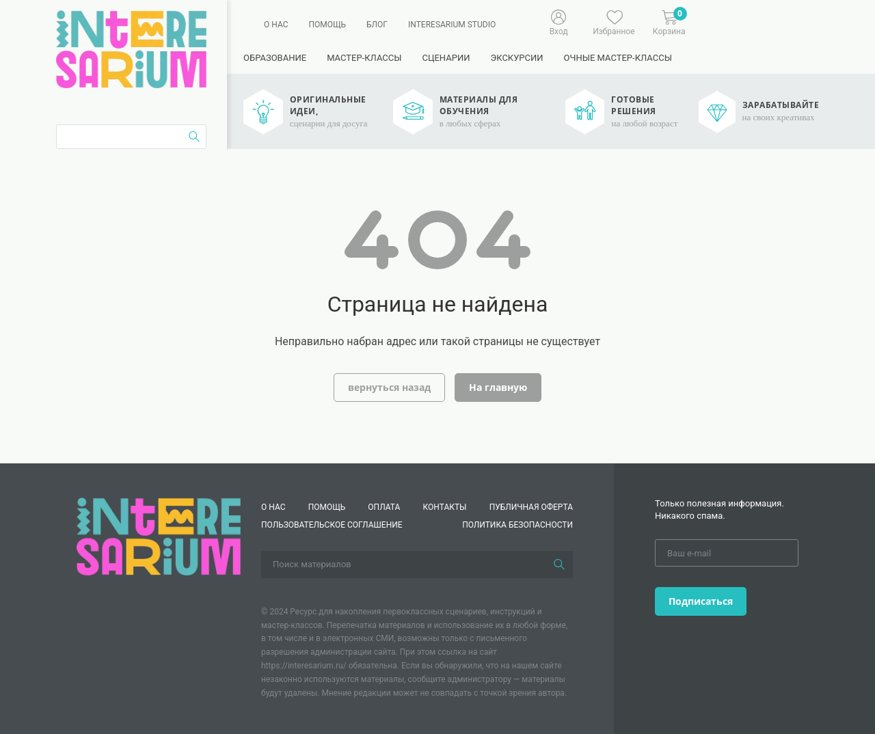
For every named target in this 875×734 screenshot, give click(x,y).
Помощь (327, 24)
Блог (377, 24)
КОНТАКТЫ (445, 507)
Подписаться (701, 601)
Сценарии (446, 58)
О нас (276, 24)
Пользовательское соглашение (332, 525)
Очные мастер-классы (618, 58)
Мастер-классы (364, 58)
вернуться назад (389, 387)
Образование (274, 58)
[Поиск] (559, 564)
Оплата (384, 507)
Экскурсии (516, 58)
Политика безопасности (517, 525)
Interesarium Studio (452, 24)
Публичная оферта (531, 507)
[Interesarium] (159, 535)
